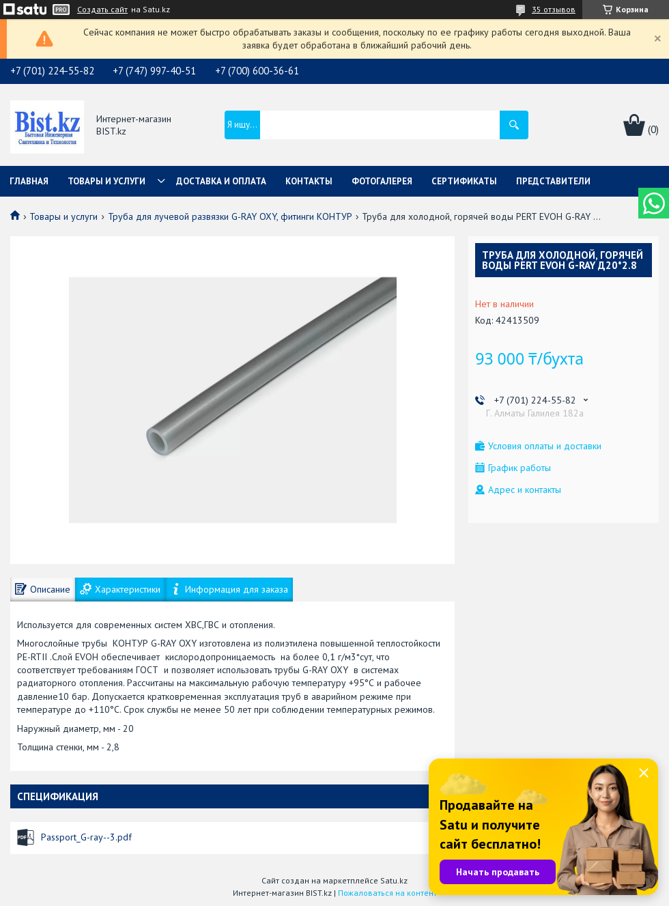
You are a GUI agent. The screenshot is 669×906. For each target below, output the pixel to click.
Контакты (308, 181)
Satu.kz (394, 880)
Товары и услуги (106, 181)
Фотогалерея (382, 181)
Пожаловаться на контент (387, 893)
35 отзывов (553, 9)
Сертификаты (464, 181)
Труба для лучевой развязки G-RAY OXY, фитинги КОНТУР (230, 216)
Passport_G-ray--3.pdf (86, 837)
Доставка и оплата (221, 181)
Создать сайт (102, 9)
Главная (29, 181)
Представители (553, 181)
